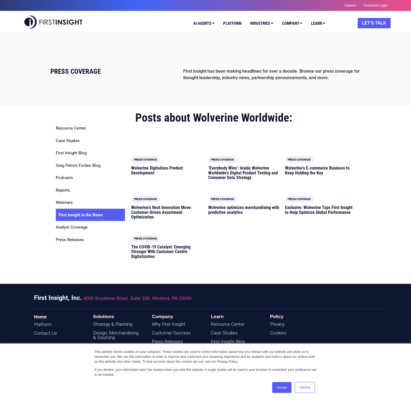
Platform (43, 324)
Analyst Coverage (72, 227)
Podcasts (64, 177)
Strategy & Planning (112, 324)
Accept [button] (282, 387)
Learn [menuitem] (316, 23)
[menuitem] (202, 24)
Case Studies (68, 140)
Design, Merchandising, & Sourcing (116, 335)
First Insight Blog (71, 152)
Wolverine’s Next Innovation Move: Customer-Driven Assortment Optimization (161, 212)
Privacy (277, 324)
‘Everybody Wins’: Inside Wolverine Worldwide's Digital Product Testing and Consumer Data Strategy (243, 172)
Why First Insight (168, 324)
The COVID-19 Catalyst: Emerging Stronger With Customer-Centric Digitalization (161, 251)
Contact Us (45, 333)
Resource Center (71, 128)
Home (40, 316)
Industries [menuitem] (260, 23)
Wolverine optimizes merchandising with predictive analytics (243, 210)
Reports (63, 190)
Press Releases (70, 239)
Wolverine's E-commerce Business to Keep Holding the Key (317, 170)
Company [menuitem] (290, 23)
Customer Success (171, 333)
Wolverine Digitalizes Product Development (157, 170)
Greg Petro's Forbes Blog (78, 165)
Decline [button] (304, 387)
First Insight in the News (81, 215)
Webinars (64, 202)
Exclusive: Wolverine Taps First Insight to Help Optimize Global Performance (318, 210)
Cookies (278, 333)
